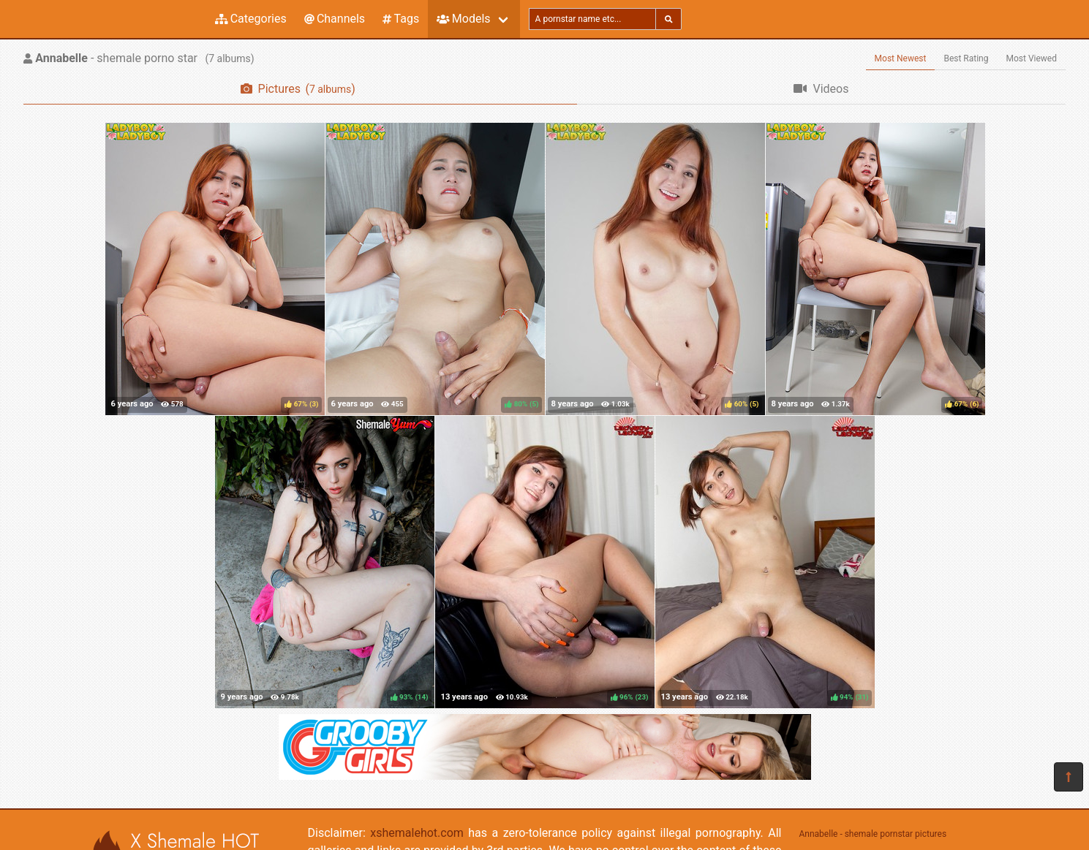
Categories (251, 19)
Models (463, 19)
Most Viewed (1032, 58)
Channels (334, 19)
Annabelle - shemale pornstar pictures (873, 834)
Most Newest (901, 58)
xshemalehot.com (417, 833)
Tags (401, 19)
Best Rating (965, 58)
